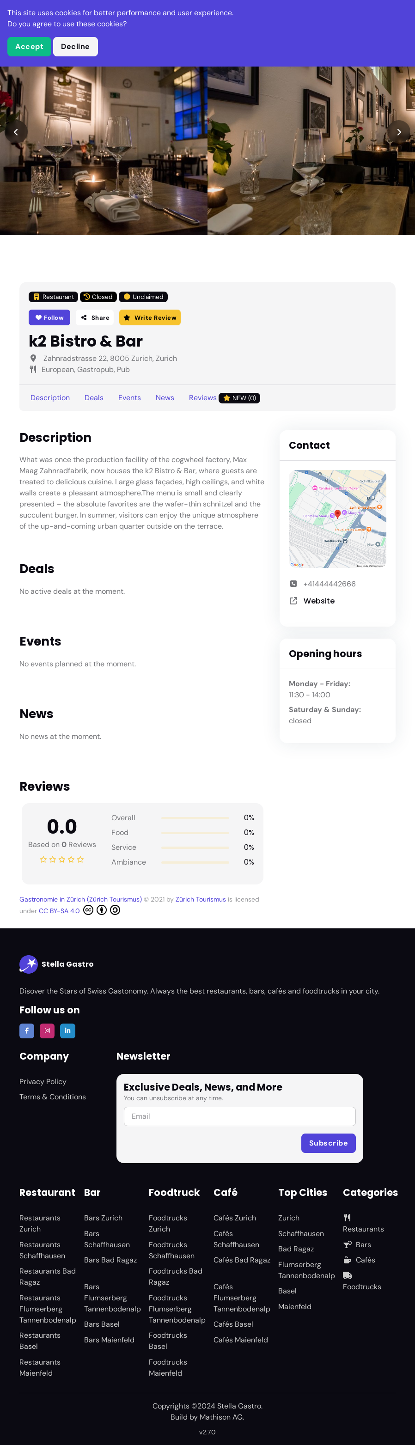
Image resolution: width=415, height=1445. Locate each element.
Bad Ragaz (296, 1249)
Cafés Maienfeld (241, 1340)
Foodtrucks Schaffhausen (172, 1250)
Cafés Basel (233, 1324)
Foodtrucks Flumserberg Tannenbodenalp (177, 1309)
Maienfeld (294, 1306)
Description (50, 397)
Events (129, 397)
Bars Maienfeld (109, 1340)
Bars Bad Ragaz (110, 1260)
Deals (94, 397)
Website (319, 601)
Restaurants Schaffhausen (42, 1250)
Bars (357, 1245)
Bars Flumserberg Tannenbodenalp (112, 1298)
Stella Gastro (56, 964)
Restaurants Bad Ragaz (47, 1276)
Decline (75, 46)
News (165, 397)
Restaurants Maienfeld (40, 1367)
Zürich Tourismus (202, 899)
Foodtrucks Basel (168, 1340)
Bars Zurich (103, 1218)
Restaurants (363, 1224)
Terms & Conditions (52, 1097)
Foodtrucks (362, 1282)
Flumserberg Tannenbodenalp (306, 1270)
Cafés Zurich (235, 1218)
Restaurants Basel (40, 1340)
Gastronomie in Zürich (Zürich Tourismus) (81, 899)
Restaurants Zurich (40, 1223)
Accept (29, 46)
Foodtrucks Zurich (168, 1223)
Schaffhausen (301, 1233)
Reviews (224, 398)
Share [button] (95, 318)
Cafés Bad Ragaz (242, 1260)
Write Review (150, 318)
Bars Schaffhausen (107, 1239)
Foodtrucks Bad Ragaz (175, 1276)
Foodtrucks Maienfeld (168, 1367)
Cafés (359, 1260)
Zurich (288, 1218)
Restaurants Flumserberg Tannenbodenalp (47, 1309)
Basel (287, 1291)
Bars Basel (102, 1324)
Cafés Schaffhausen (236, 1239)
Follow (49, 318)
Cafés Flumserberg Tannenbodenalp (242, 1298)
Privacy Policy (43, 1081)
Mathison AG (221, 1417)
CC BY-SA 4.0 (79, 910)
